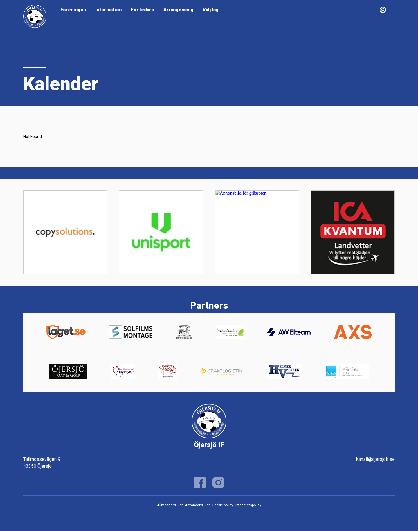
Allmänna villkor (170, 505)
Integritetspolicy (248, 505)
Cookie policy (222, 505)
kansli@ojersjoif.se (375, 459)
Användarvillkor (197, 505)
